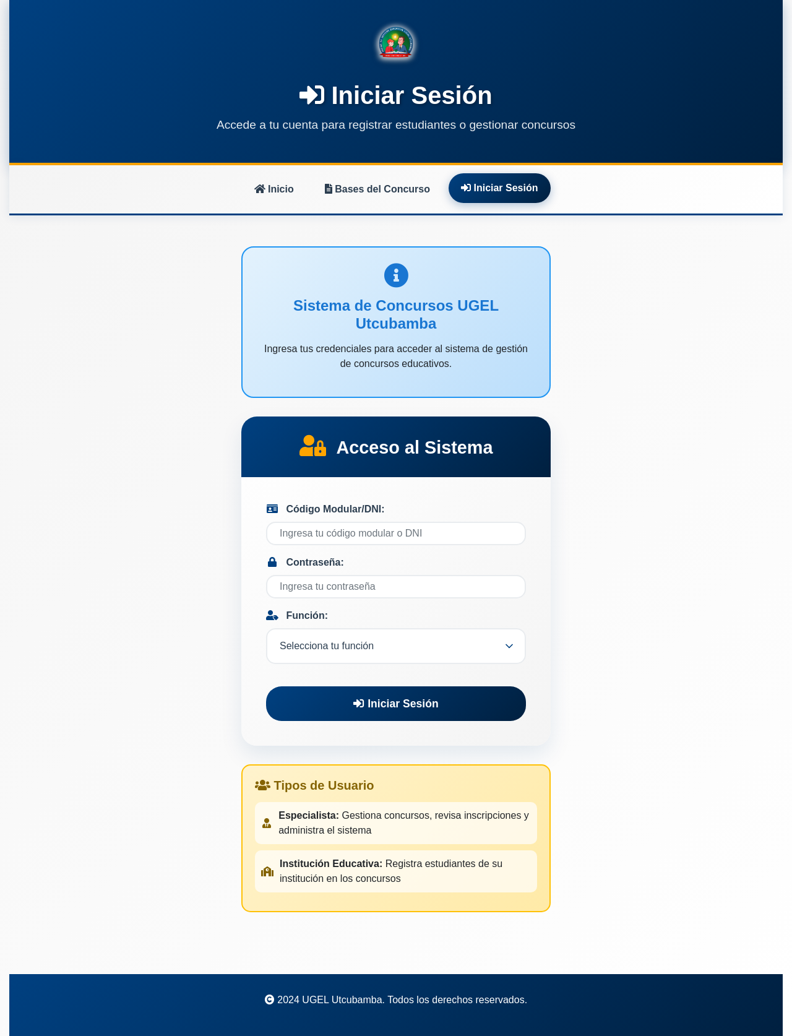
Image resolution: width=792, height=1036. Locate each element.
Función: (297, 615)
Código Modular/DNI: (325, 509)
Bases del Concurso (377, 189)
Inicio (274, 189)
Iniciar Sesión (499, 188)
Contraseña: (305, 562)
